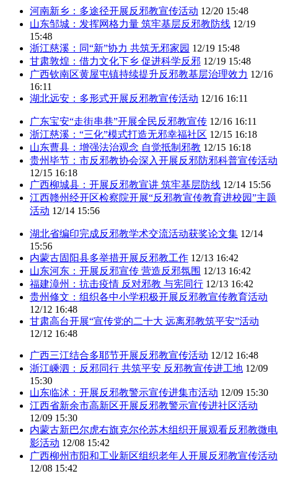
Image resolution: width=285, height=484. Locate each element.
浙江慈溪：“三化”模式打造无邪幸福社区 (118, 134)
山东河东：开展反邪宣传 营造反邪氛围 (115, 271)
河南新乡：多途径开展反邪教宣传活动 (114, 11)
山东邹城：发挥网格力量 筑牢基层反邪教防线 (130, 24)
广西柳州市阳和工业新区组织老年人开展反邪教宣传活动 (154, 455)
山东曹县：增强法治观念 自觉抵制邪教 (115, 147)
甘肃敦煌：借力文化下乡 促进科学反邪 (115, 61)
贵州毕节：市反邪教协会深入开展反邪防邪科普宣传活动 (154, 160)
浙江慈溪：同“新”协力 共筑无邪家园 (110, 48)
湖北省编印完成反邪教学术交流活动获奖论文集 (134, 233)
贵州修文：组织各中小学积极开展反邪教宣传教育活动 (149, 297)
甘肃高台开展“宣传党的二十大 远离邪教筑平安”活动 (144, 321)
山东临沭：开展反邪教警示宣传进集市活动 (124, 392)
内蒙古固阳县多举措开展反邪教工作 (109, 258)
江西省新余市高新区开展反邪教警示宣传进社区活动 (144, 405)
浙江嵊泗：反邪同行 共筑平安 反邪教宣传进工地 (136, 368)
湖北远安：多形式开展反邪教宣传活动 (114, 98)
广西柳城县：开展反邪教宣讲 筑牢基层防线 (125, 184)
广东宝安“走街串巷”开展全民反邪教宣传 (118, 121)
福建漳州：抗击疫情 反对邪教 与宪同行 (116, 284)
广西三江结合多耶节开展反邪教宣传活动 (119, 355)
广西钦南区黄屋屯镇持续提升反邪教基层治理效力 (139, 74)
